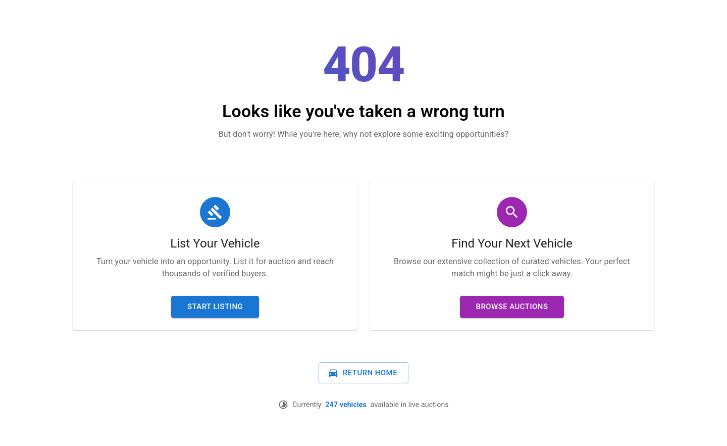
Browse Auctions (512, 306)
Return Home (362, 372)
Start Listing (215, 306)
